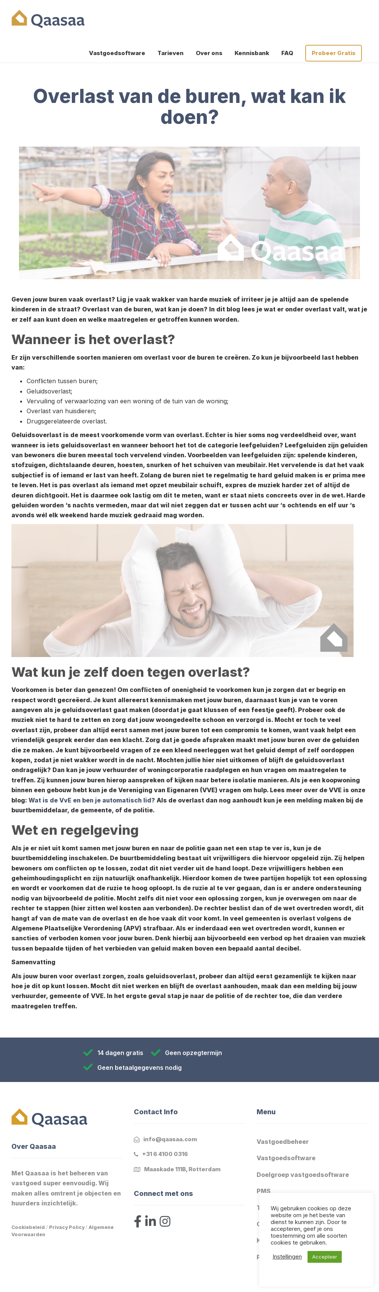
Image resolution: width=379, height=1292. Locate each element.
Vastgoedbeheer (283, 1141)
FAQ (287, 53)
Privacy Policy (66, 1227)
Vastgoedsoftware (117, 53)
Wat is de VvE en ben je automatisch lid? (93, 800)
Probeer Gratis (333, 53)
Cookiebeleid (28, 1227)
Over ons (209, 53)
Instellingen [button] (287, 1256)
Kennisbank (252, 53)
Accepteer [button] (324, 1257)
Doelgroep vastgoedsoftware (303, 1174)
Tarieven (170, 53)
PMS (264, 1191)
